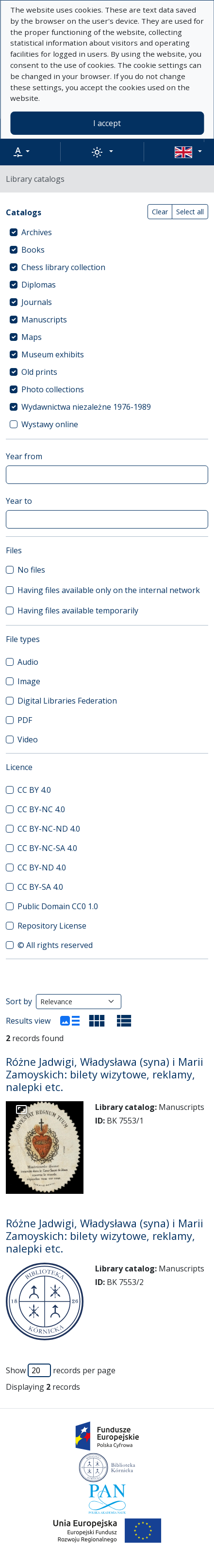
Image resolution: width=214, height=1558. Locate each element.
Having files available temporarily (77, 610)
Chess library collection (63, 267)
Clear (160, 211)
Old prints (39, 372)
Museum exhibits (52, 354)
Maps (31, 337)
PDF (24, 720)
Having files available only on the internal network (108, 590)
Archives (36, 232)
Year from (24, 456)
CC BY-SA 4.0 (40, 887)
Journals (36, 302)
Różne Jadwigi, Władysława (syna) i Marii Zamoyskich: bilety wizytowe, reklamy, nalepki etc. (104, 1074)
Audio (27, 662)
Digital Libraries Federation (67, 700)
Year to (19, 501)
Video (27, 739)
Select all (190, 211)
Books (33, 249)
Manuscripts (44, 319)
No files (31, 569)
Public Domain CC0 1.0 (57, 906)
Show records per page (60, 1370)
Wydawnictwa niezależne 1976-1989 (86, 407)
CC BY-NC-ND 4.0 (48, 828)
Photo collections (52, 389)
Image (28, 681)
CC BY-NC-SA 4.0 (47, 848)
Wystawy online (49, 424)
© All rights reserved (55, 945)
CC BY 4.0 (34, 790)
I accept (107, 123)
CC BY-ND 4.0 (41, 867)
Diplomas (38, 284)
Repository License (51, 925)
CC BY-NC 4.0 (41, 809)
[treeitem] (107, 232)
